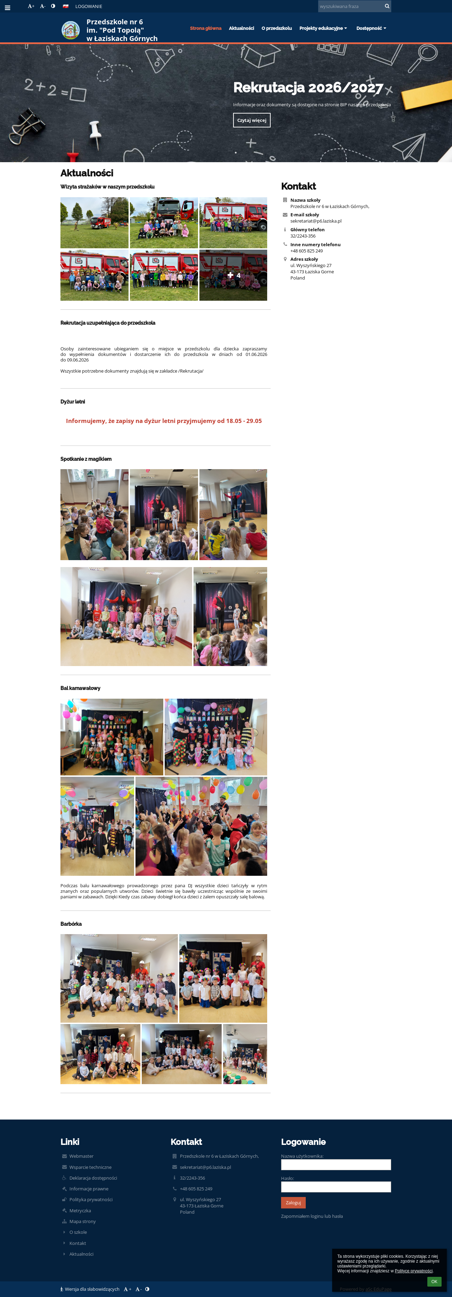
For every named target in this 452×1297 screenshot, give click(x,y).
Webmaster (81, 1156)
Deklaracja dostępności (93, 1178)
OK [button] (434, 1281)
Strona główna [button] (205, 28)
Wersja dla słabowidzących (90, 1289)
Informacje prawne (88, 1189)
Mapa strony (82, 1221)
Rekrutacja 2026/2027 (308, 87)
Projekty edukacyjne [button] (324, 28)
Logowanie (88, 6)
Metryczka (80, 1210)
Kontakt (77, 1243)
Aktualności (81, 1254)
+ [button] (31, 6)
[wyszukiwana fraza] (355, 6)
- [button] (43, 6)
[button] (65, 6)
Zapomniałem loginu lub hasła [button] (312, 1216)
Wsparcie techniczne (90, 1167)
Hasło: (287, 1178)
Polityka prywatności (91, 1199)
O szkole (78, 1232)
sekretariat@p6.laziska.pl (316, 221)
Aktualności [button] (241, 28)
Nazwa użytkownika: (302, 1156)
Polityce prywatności (414, 1271)
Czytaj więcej (251, 120)
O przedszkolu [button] (277, 28)
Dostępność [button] (372, 28)
